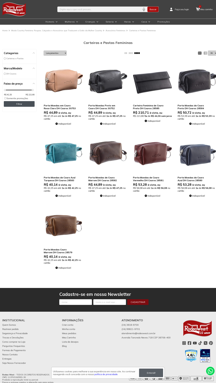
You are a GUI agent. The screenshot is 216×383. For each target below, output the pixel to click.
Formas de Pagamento (14, 350)
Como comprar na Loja (13, 341)
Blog (64, 346)
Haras (127, 21)
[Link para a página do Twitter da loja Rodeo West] (206, 343)
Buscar (153, 9)
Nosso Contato (10, 354)
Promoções (164, 21)
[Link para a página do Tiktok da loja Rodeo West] (200, 343)
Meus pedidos (69, 333)
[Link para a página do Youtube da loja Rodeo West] (195, 343)
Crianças (90, 21)
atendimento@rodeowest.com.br (138, 333)
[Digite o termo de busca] (98, 9)
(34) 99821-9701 (131, 329)
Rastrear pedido (10, 329)
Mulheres (70, 21)
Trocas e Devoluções (13, 337)
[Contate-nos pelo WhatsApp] (210, 371)
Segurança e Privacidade (15, 333)
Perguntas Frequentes (13, 346)
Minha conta (68, 329)
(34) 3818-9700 (130, 324)
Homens (50, 21)
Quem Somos (9, 324)
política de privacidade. (106, 374)
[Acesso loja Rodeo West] (179, 9)
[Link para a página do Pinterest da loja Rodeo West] (211, 343)
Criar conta (67, 324)
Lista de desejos (70, 341)
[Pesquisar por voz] (143, 9)
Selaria (110, 21)
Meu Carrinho (69, 337)
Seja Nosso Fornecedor (14, 363)
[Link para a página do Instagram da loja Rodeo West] (184, 343)
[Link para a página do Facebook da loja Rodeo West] (189, 343)
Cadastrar (138, 302)
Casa (144, 21)
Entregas (7, 358)
